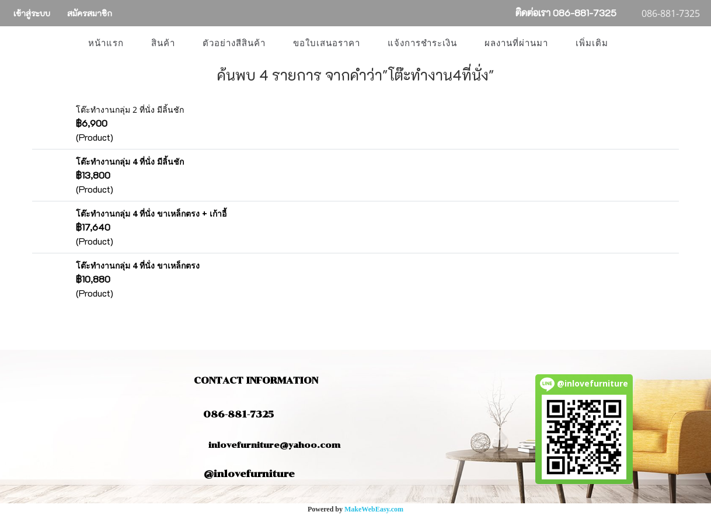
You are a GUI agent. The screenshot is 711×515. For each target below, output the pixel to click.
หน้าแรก (106, 43)
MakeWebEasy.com (373, 509)
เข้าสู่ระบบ (31, 13)
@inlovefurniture (249, 473)
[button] (632, 43)
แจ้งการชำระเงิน (422, 43)
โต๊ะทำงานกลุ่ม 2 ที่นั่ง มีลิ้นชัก (130, 109)
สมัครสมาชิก (89, 13)
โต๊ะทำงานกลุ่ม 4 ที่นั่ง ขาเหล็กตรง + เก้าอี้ (151, 213)
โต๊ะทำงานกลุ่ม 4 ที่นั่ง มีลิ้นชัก (130, 161)
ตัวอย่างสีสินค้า (234, 43)
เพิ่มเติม (592, 43)
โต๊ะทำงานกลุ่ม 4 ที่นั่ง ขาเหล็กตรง (138, 265)
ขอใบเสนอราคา (326, 43)
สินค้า (163, 43)
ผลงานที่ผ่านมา (516, 43)
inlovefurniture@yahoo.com (268, 445)
